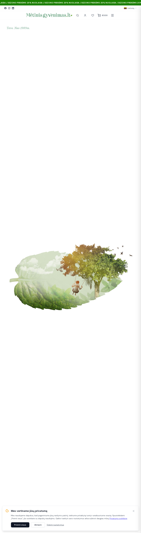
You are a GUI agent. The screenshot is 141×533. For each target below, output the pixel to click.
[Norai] (92, 15)
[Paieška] (77, 15)
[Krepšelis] (103, 15)
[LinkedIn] (13, 8)
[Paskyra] (85, 15)
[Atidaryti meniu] (112, 15)
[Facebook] (5, 8)
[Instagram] (9, 8)
